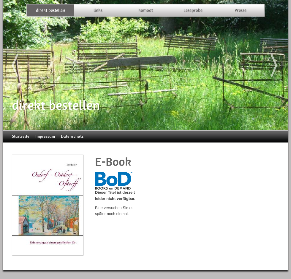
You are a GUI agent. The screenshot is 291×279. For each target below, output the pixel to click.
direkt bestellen (50, 10)
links (98, 10)
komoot (145, 10)
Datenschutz (72, 136)
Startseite (20, 136)
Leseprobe (193, 10)
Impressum (45, 136)
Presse (240, 10)
